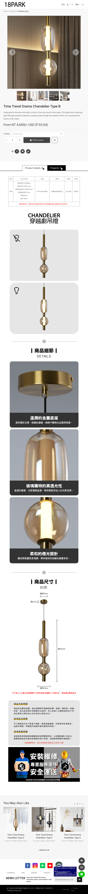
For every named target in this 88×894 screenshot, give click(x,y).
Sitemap (66, 889)
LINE (22, 151)
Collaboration (62, 873)
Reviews (77, 873)
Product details (33, 168)
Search (72, 4)
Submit (79, 879)
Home (5, 11)
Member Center (67, 4)
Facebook (16, 151)
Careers (47, 873)
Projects (54, 168)
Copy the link (28, 150)
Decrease (5, 140)
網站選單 (83, 4)
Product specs (37, 134)
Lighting (13, 11)
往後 (82, 804)
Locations (11, 873)
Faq (23, 873)
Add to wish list (55, 140)
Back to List (44, 850)
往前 (75, 804)
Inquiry (34, 873)
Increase (19, 140)
